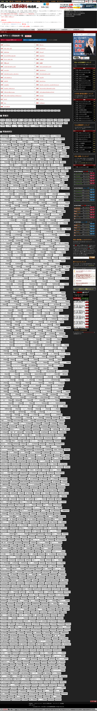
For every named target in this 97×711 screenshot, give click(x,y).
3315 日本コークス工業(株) (82, 76)
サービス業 (78, 217)
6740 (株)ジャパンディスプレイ (83, 70)
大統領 (85, 245)
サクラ (91, 251)
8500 (52, 110)
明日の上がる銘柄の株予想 (82, 283)
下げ (76, 248)
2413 (37, 55)
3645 (2, 77)
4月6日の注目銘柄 (70, 16)
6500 (39, 110)
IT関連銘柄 (78, 200)
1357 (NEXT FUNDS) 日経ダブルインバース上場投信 (84, 112)
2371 (2, 52)
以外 (87, 245)
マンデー (79, 246)
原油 (91, 248)
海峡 (84, 251)
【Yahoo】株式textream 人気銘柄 (27, 29)
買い (76, 245)
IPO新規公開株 (18, 1)
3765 (37, 84)
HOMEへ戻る (4, 32)
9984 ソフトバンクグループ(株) (83, 151)
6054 (37, 103)
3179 (2, 70)
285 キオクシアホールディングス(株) (83, 104)
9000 (55, 110)
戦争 (82, 245)
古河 (78, 245)
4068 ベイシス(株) (80, 74)
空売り (89, 248)
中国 (89, 245)
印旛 (77, 251)
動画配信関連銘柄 (79, 183)
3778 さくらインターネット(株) (83, 72)
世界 (92, 248)
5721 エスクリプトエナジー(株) (83, 134)
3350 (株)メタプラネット (82, 139)
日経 (85, 254)
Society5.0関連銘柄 (79, 181)
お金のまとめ (79, 284)
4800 (37, 99)
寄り (75, 248)
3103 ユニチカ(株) (80, 149)
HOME (2, 1)
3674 (37, 81)
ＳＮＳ (79, 251)
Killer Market (78, 280)
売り (75, 253)
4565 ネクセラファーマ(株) (82, 167)
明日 (74, 251)
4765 (2, 95)
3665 (37, 77)
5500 (32, 110)
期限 (91, 245)
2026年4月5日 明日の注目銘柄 (73, 14)
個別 (83, 248)
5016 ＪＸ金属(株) (80, 143)
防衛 (75, 251)
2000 (8, 110)
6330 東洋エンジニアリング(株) (83, 80)
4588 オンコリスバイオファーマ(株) (83, 83)
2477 (2, 63)
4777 (2, 99)
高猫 (85, 248)
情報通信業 (78, 207)
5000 (29, 110)
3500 (18, 110)
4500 (25, 110)
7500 (45, 110)
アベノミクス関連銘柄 (79, 195)
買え (88, 245)
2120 (2, 44)
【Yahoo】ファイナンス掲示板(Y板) (26, 13)
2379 (37, 52)
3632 (37, 73)
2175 (2, 48)
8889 (2, 106)
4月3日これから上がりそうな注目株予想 (75, 13)
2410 (2, 55)
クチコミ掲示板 (36, 1)
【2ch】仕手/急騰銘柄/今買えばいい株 (9, 29)
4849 (2, 103)
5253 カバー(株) (80, 145)
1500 (5, 110)
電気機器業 (78, 226)
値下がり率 (54, 29)
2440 (37, 59)
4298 (2, 92)
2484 (37, 63)
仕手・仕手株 (26, 26)
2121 (37, 44)
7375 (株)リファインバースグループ (83, 85)
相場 (81, 253)
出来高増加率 (66, 29)
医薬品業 (77, 231)
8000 (49, 110)
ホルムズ (82, 248)
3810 (37, 88)
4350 (37, 92)
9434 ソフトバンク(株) (81, 114)
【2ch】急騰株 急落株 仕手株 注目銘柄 (8, 13)
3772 (2, 88)
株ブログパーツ (60, 1)
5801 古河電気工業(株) (81, 109)
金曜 (83, 245)
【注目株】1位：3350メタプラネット (74, 11)
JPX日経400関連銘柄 (79, 173)
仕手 (90, 246)
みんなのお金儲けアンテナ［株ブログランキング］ (84, 271)
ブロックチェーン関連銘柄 (79, 197)
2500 (12, 110)
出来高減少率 (78, 29)
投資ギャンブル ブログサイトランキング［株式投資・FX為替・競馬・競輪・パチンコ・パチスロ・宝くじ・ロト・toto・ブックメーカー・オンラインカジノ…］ (84, 276)
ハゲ (88, 251)
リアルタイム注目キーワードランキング (11, 22)
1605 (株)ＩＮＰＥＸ (81, 87)
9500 (59, 110)
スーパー (87, 251)
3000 (15, 110)
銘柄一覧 (11, 1)
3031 (37, 66)
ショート (93, 245)
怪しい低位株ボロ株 (27, 1)
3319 (2, 73)
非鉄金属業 (78, 212)
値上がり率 (42, 29)
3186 (37, 70)
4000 (22, 110)
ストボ (82, 251)
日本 (81, 251)
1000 (2, 110)
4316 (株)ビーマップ (81, 78)
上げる (87, 248)
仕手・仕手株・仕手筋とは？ (8, 16)
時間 (74, 245)
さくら (24, 24)
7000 (42, 110)
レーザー (94, 251)
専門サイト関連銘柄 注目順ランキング (11, 40)
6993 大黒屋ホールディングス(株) (83, 147)
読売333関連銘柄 (79, 178)
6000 (35, 110)
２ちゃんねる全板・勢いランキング (85, 162)
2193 (37, 48)
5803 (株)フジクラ (80, 89)
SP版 (7, 1)
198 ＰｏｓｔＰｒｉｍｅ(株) (82, 116)
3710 (2, 84)
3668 (2, 81)
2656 (2, 66)
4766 (37, 95)
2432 (2, 59)
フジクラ (80, 245)
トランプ (76, 254)
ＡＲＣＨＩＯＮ (79, 248)
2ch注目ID (53, 1)
